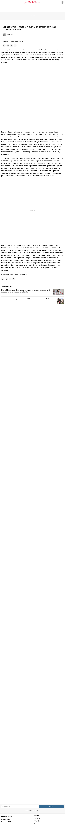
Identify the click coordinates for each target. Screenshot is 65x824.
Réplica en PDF (6, 822)
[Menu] (2, 2)
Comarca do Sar (23, 274)
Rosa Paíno (4, 300)
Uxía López (10, 34)
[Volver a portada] (32, 2)
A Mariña (37, 821)
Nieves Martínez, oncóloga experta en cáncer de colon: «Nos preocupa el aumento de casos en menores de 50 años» (25, 291)
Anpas (11, 274)
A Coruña (37, 818)
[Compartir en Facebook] (11, 45)
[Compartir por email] (7, 45)
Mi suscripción (5, 819)
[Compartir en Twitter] (15, 45)
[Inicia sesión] (62, 2)
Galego (36, 810)
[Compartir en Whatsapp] (4, 45)
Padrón (16, 274)
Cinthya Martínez (6, 294)
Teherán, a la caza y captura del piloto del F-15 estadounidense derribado (25, 299)
